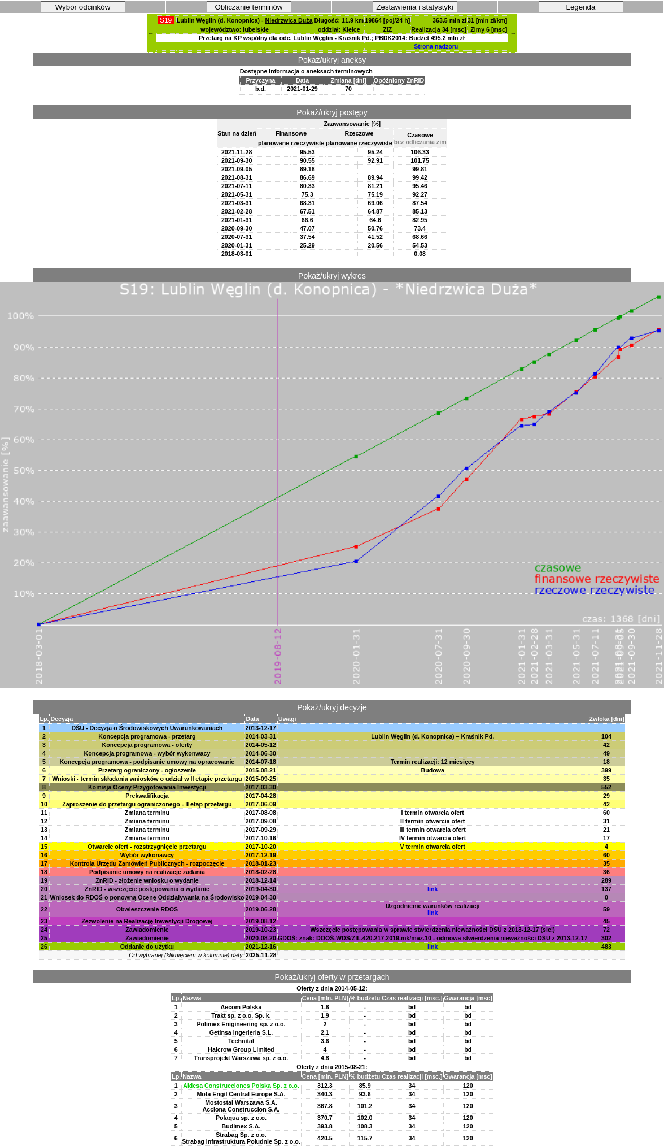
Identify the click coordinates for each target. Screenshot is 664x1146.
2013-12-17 (260, 727)
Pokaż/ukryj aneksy (332, 59)
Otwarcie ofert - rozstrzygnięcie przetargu (147, 846)
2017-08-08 (260, 812)
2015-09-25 (260, 778)
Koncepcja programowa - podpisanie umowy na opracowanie (147, 761)
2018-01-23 (260, 863)
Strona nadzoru (436, 46)
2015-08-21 (260, 770)
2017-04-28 (260, 795)
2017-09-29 (260, 829)
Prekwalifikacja (146, 795)
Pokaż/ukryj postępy (331, 112)
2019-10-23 (260, 929)
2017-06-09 (260, 804)
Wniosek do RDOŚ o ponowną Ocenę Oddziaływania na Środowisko (147, 897)
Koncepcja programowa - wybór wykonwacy (147, 753)
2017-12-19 (260, 855)
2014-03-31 (260, 736)
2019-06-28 (260, 909)
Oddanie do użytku (147, 946)
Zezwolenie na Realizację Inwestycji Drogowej (146, 921)
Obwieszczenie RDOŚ (147, 909)
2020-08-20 (260, 938)
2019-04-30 (260, 888)
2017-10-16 (260, 838)
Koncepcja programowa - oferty (147, 744)
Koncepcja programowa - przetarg (146, 736)
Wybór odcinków (83, 7)
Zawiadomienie (146, 929)
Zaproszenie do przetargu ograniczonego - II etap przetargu (146, 804)
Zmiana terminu (147, 812)
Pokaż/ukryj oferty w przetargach (331, 977)
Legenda (581, 7)
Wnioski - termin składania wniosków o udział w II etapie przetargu (147, 778)
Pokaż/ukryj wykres (332, 275)
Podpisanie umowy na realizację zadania (147, 872)
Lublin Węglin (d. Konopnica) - (245, 20)
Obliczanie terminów (249, 7)
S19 (166, 20)
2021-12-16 (260, 946)
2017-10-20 (260, 846)
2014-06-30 (260, 753)
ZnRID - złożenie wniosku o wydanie (146, 880)
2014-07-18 (260, 761)
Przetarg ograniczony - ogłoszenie (147, 770)
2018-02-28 (260, 872)
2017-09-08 (260, 821)
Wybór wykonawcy (147, 855)
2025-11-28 (261, 955)
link (432, 888)
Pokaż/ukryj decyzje (332, 707)
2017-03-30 (260, 787)
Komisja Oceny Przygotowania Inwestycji (147, 787)
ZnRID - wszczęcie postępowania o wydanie (147, 888)
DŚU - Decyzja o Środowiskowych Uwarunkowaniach (147, 727)
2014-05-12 (260, 744)
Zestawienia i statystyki (414, 7)
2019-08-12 (260, 921)
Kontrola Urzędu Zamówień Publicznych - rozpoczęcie (147, 863)
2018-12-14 (260, 880)
